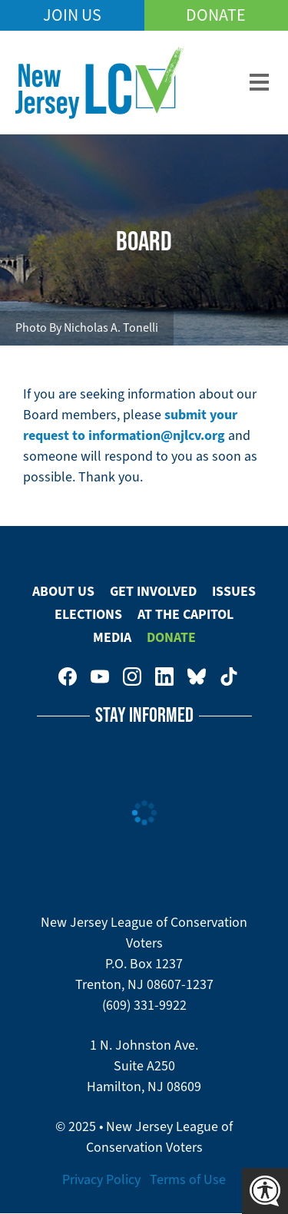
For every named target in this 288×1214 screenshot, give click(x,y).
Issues (234, 591)
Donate (216, 15)
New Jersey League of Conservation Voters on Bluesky (196, 676)
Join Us (72, 15)
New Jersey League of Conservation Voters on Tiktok (229, 676)
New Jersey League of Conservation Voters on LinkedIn (164, 676)
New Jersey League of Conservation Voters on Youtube (100, 676)
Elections (88, 614)
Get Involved (153, 591)
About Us (63, 591)
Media (112, 637)
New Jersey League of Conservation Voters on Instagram (132, 676)
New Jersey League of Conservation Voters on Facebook (67, 676)
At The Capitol (185, 614)
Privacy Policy (101, 1179)
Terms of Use (188, 1179)
